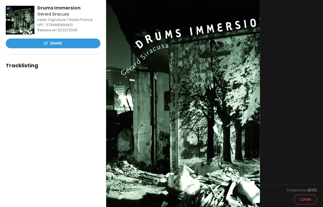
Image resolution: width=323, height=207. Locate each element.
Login (305, 200)
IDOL (312, 190)
